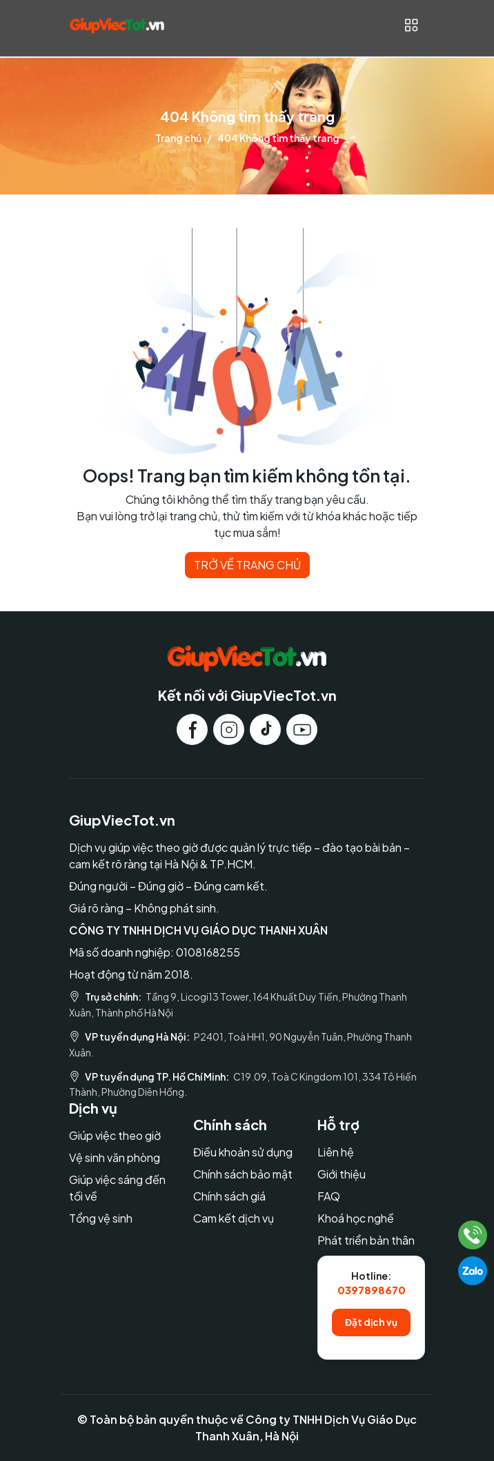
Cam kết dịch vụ (233, 1218)
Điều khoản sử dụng (243, 1152)
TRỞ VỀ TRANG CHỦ (247, 565)
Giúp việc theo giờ (115, 1135)
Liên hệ (335, 1152)
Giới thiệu (341, 1174)
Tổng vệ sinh (100, 1218)
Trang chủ (178, 138)
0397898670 (371, 1290)
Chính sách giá (229, 1196)
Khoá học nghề (355, 1218)
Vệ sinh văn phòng (114, 1157)
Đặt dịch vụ (371, 1322)
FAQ (328, 1196)
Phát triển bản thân (366, 1240)
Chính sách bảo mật (243, 1174)
